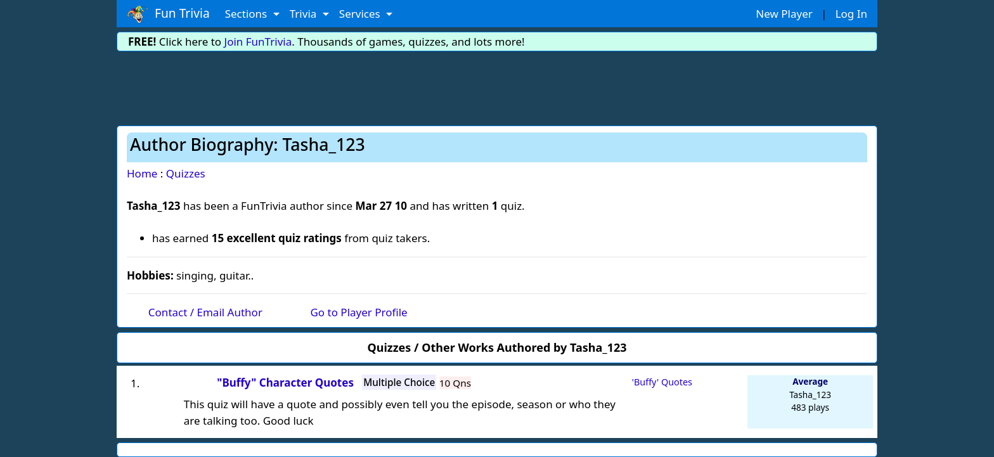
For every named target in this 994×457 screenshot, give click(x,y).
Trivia (305, 13)
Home (142, 173)
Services (361, 13)
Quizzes (185, 173)
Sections (247, 13)
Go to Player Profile (358, 312)
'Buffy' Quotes (662, 382)
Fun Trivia (168, 13)
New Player (784, 13)
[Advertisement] (497, 86)
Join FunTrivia (258, 41)
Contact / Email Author (205, 312)
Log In (851, 13)
